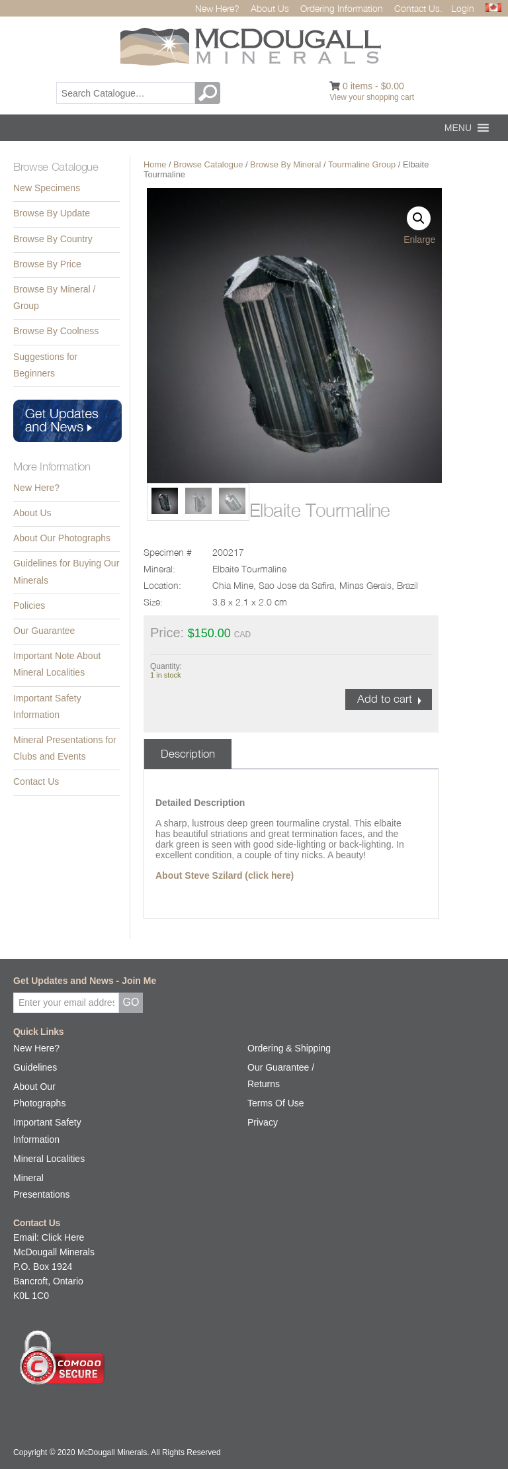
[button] (458, 127)
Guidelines (35, 1067)
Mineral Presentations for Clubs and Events (64, 748)
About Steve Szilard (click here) (224, 875)
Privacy (262, 1122)
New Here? (217, 8)
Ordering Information (341, 8)
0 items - (373, 86)
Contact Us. (418, 8)
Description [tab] (188, 753)
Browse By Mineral (285, 164)
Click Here (63, 1237)
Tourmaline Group (362, 164)
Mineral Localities (49, 1158)
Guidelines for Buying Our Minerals (66, 571)
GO (209, 93)
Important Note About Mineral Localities (57, 664)
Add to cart (384, 698)
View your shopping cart (371, 97)
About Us (270, 8)
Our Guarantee (44, 630)
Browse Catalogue (208, 164)
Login (462, 8)
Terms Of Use (275, 1103)
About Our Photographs (61, 538)
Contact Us (36, 781)
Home (155, 164)
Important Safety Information (47, 706)
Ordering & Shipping (289, 1048)
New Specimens (46, 188)
